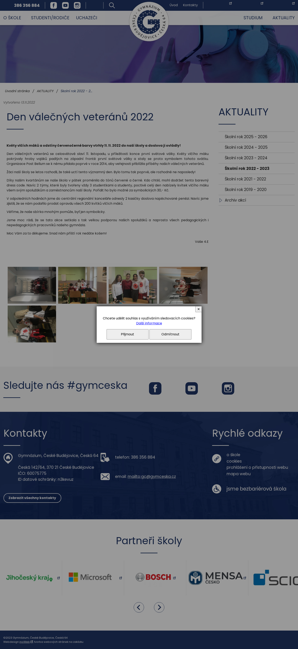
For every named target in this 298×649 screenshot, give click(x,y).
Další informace (149, 323)
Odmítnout (170, 334)
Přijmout (127, 334)
